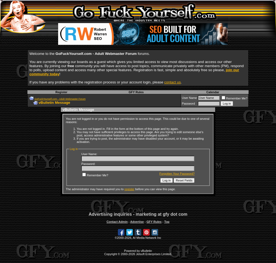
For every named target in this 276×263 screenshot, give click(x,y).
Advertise (137, 221)
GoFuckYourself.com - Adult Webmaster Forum (60, 99)
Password (188, 103)
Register (61, 92)
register (129, 189)
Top (166, 221)
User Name (189, 97)
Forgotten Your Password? (177, 173)
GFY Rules (135, 92)
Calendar (212, 92)
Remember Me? (234, 98)
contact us (172, 82)
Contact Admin (117, 221)
